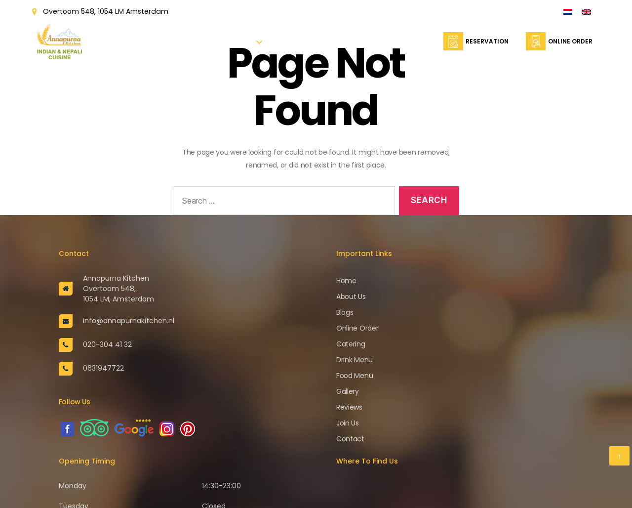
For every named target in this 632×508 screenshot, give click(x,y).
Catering (380, 45)
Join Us (347, 423)
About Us (213, 45)
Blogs (345, 312)
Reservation (289, 45)
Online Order (337, 45)
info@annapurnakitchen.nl (128, 321)
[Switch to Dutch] (567, 11)
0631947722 (103, 368)
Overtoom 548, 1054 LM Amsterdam (105, 11)
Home (181, 45)
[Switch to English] (586, 11)
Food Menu (354, 376)
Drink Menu (354, 360)
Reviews (349, 407)
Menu (244, 45)
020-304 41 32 (107, 344)
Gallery (347, 391)
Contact (419, 45)
